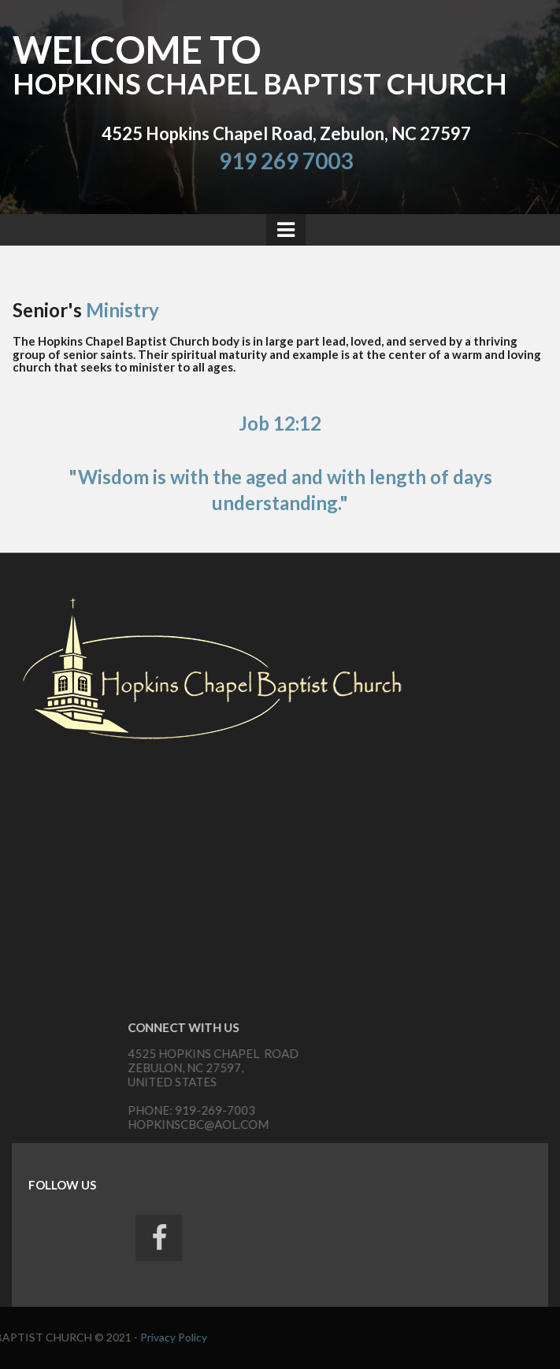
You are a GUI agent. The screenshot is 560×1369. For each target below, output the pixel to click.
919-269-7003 (398, 1110)
